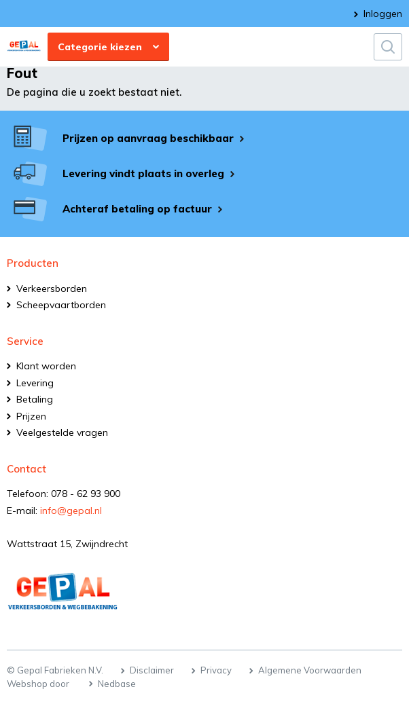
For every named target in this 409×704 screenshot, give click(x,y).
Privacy (216, 670)
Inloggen (382, 13)
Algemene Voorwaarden (309, 670)
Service (25, 341)
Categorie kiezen (100, 47)
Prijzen (31, 416)
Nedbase (117, 683)
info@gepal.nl (71, 510)
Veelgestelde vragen (62, 432)
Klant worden (46, 366)
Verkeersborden (51, 288)
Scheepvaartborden (61, 305)
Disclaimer (152, 670)
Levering (35, 383)
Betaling (34, 399)
